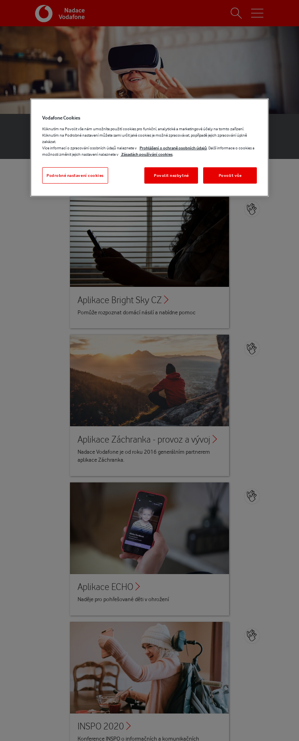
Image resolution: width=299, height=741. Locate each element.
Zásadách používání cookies (146, 154)
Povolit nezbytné (171, 175)
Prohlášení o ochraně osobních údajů (173, 147)
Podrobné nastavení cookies (75, 175)
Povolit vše (230, 175)
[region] (149, 147)
